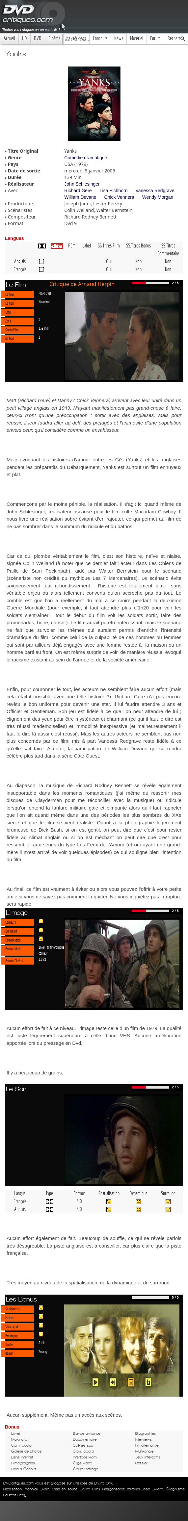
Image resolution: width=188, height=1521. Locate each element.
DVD (37, 38)
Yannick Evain (37, 1489)
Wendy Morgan (158, 197)
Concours (100, 38)
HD (24, 38)
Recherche (176, 38)
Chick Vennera (119, 197)
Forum (155, 38)
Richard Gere (78, 190)
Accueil (9, 38)
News (118, 38)
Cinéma (54, 38)
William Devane (80, 197)
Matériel (136, 38)
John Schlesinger (81, 184)
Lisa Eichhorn (114, 190)
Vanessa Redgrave (154, 190)
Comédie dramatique (85, 157)
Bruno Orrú (90, 1489)
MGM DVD (45, 293)
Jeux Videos (76, 38)
